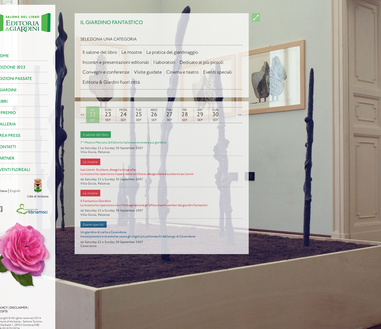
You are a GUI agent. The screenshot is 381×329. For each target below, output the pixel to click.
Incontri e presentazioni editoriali (116, 62)
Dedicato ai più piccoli (201, 62)
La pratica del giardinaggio (172, 52)
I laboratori (164, 62)
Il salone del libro (100, 52)
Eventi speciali (217, 72)
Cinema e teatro (182, 72)
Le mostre (131, 52)
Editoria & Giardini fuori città (111, 82)
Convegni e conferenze (106, 72)
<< (82, 115)
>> (239, 115)
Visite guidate (148, 72)
